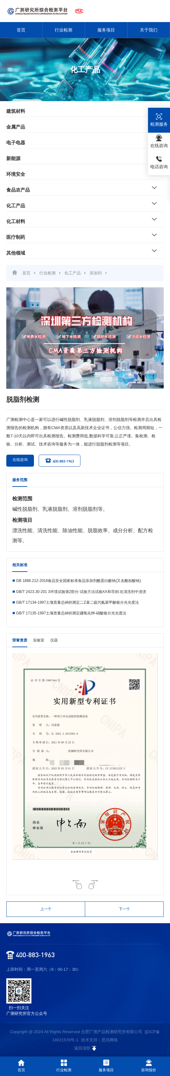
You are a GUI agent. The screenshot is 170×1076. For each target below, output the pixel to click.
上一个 (46, 909)
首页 (21, 29)
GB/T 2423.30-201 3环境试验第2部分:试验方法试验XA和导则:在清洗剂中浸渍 (81, 592)
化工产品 (15, 205)
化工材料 (15, 221)
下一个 (124, 909)
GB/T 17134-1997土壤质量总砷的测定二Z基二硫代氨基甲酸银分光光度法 (77, 602)
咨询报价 (148, 1066)
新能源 (13, 158)
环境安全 (15, 174)
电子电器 (15, 142)
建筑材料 (15, 111)
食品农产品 (18, 190)
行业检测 (63, 29)
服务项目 (106, 29)
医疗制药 (15, 237)
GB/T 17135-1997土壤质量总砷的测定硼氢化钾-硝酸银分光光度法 (71, 613)
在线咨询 (17, 461)
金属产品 (15, 126)
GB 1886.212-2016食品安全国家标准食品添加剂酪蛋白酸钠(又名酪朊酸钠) (78, 580)
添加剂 (96, 273)
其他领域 (15, 253)
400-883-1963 (59, 460)
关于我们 (148, 29)
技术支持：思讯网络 (99, 1040)
